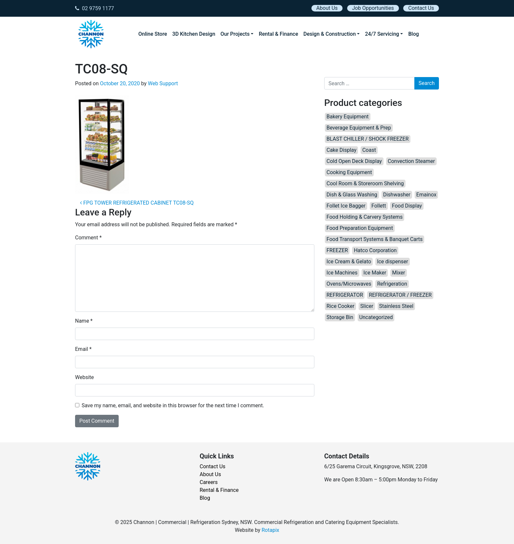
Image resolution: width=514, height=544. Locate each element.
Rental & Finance (278, 34)
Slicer (366, 306)
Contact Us (421, 8)
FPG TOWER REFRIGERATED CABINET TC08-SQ (137, 203)
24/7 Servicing (382, 34)
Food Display (407, 206)
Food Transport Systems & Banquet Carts (374, 239)
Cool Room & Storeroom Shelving (365, 183)
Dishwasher (396, 194)
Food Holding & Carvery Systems (364, 217)
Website (84, 377)
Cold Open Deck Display (354, 161)
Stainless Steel (396, 306)
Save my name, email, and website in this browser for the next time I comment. (173, 405)
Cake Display (341, 150)
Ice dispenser (392, 261)
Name (84, 321)
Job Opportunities (373, 8)
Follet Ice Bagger (346, 206)
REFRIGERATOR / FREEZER (400, 295)
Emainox (426, 194)
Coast (369, 150)
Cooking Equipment (349, 172)
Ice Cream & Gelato (348, 261)
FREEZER (337, 250)
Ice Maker (374, 273)
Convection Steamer (411, 161)
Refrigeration (392, 284)
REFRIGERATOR (344, 295)
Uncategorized (376, 317)
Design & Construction (330, 34)
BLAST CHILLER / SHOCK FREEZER (367, 139)
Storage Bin (339, 317)
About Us (327, 8)
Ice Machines (342, 273)
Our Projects (235, 34)
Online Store (152, 34)
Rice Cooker (340, 306)
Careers (209, 482)
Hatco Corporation (375, 250)
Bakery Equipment (347, 116)
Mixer (398, 273)
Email (83, 349)
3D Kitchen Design (193, 34)
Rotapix (270, 530)
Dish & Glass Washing (351, 194)
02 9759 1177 (94, 8)
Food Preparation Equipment (359, 228)
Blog (413, 34)
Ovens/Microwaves (348, 284)
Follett (378, 206)
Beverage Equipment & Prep (358, 128)
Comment (88, 237)
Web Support (163, 83)
